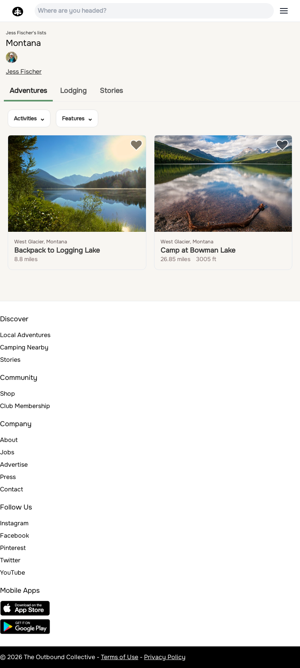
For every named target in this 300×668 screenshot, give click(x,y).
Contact (11, 489)
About (9, 440)
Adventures (28, 90)
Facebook (14, 535)
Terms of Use (119, 657)
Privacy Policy (165, 657)
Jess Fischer (24, 71)
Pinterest (13, 548)
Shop (7, 394)
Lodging (73, 90)
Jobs (7, 452)
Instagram (14, 523)
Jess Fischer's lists (26, 33)
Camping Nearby (24, 347)
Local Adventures (25, 335)
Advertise (14, 465)
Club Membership (25, 406)
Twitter (10, 560)
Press (8, 477)
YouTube (12, 572)
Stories (111, 90)
